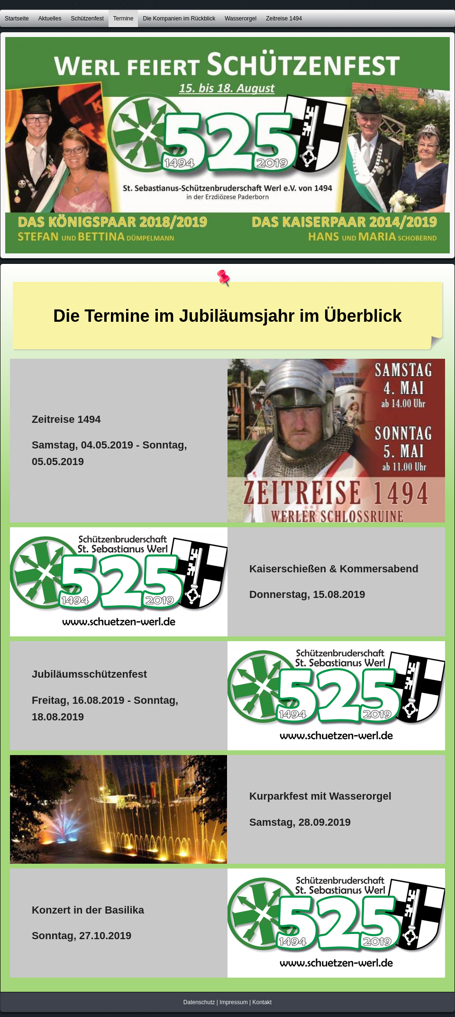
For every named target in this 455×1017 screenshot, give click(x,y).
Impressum (233, 1002)
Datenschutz (199, 1002)
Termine (123, 18)
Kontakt (262, 1002)
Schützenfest (87, 18)
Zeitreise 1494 (284, 18)
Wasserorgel (240, 18)
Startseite (17, 18)
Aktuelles (50, 18)
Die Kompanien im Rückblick (179, 18)
